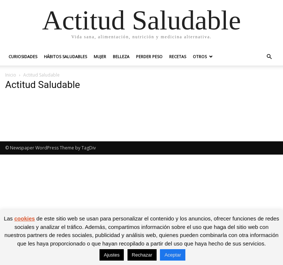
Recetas (177, 56)
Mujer (100, 56)
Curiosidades (22, 56)
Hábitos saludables (65, 56)
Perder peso (149, 56)
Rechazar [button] (142, 255)
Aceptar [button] (172, 255)
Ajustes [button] (112, 255)
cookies (24, 218)
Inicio (10, 75)
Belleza (121, 56)
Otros (200, 56)
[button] (269, 56)
